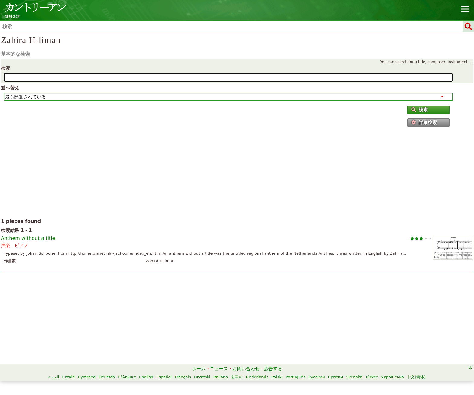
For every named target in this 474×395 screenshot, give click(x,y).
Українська (392, 377)
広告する (273, 368)
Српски (335, 377)
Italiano (220, 377)
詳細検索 (424, 122)
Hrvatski (202, 377)
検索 (5, 68)
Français (183, 377)
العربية (53, 377)
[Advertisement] (237, 174)
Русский (316, 377)
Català (68, 377)
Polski (277, 377)
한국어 (237, 377)
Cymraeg (87, 377)
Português (295, 377)
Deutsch (107, 377)
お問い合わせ (246, 368)
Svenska (354, 377)
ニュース (219, 368)
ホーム (199, 368)
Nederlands (257, 377)
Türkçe (371, 377)
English (146, 377)
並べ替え (10, 87)
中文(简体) (416, 377)
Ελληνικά (127, 377)
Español (164, 377)
